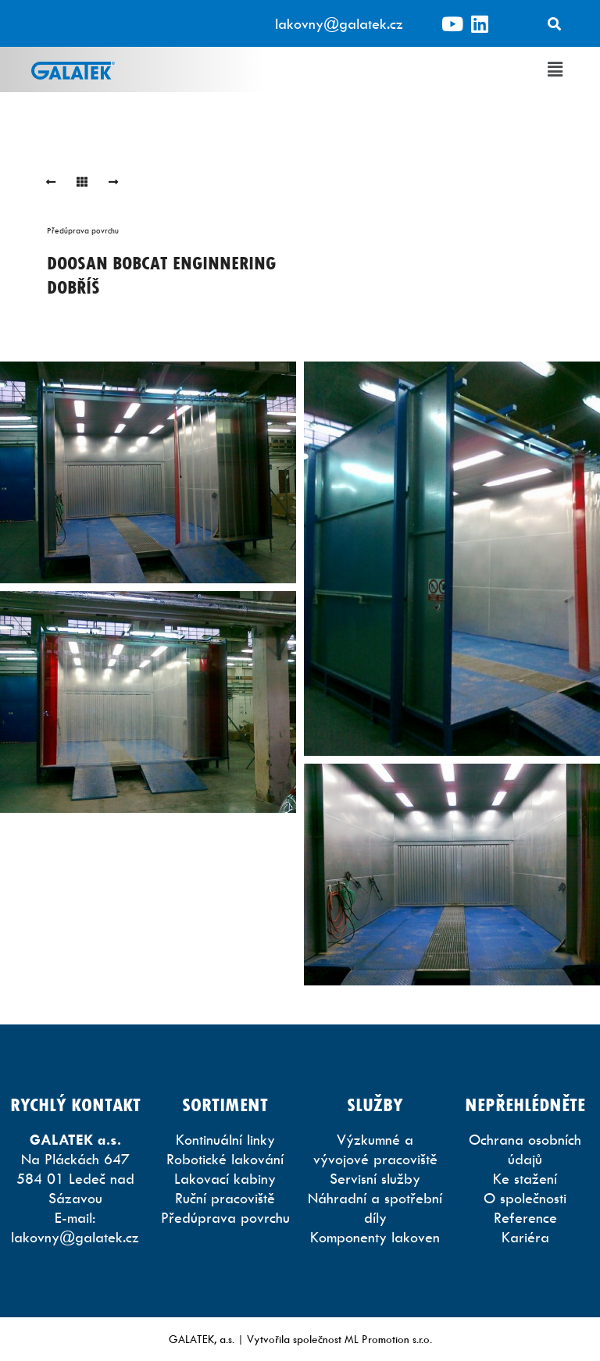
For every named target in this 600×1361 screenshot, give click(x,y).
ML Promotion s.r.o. (388, 1338)
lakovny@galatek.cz (339, 24)
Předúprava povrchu (83, 230)
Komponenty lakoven (375, 1237)
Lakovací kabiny (225, 1179)
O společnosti (525, 1198)
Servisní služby (375, 1179)
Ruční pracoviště (225, 1198)
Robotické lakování (225, 1159)
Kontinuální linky (225, 1140)
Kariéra (525, 1237)
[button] (555, 69)
